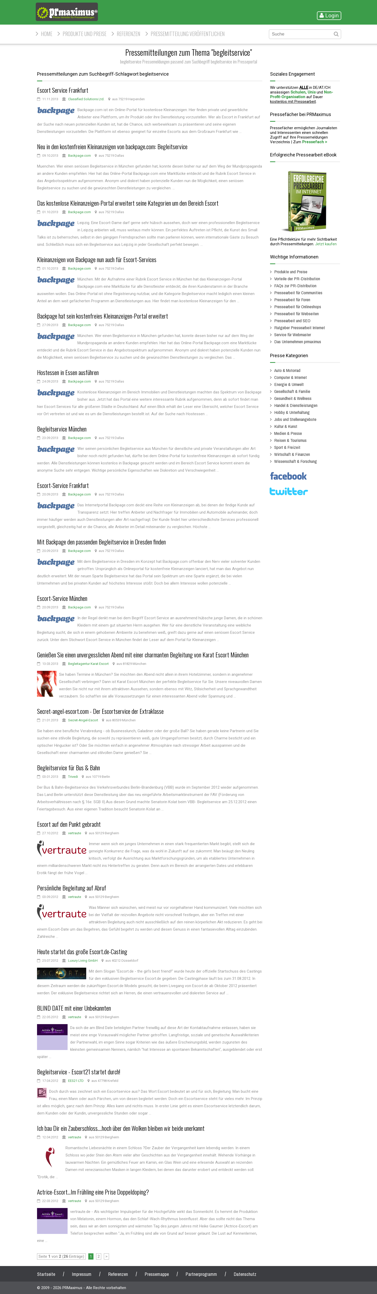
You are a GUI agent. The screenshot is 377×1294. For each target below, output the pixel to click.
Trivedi (73, 777)
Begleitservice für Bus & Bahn (68, 767)
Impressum (81, 1274)
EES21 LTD (76, 1081)
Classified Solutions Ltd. (86, 99)
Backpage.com (79, 155)
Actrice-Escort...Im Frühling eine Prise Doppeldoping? (93, 1191)
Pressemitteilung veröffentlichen (188, 34)
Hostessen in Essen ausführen (68, 372)
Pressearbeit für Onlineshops (297, 307)
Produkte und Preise (84, 34)
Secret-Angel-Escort (83, 720)
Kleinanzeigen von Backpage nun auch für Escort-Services (96, 259)
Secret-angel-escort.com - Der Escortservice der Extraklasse (100, 711)
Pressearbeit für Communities (298, 293)
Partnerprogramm (201, 1274)
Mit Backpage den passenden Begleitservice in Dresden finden (101, 541)
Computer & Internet (290, 377)
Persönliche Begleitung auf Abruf (71, 887)
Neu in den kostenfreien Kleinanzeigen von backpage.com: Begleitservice (112, 146)
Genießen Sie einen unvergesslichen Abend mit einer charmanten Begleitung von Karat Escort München (143, 654)
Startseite (46, 1274)
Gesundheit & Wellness (292, 398)
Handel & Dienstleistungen (295, 405)
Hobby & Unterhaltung (292, 412)
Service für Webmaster (292, 334)
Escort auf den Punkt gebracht (69, 824)
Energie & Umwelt (289, 384)
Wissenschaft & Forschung (295, 461)
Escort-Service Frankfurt (63, 485)
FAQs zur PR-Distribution (295, 286)
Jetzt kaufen (326, 244)
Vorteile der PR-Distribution (297, 279)
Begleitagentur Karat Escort (88, 664)
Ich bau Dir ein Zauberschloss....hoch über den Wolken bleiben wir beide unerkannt (121, 1128)
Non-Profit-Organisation (301, 94)
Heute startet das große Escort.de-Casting (82, 951)
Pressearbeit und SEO (292, 321)
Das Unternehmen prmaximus (297, 341)
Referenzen (128, 34)
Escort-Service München (62, 598)
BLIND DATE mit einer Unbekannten (74, 1007)
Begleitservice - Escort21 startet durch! (78, 1071)
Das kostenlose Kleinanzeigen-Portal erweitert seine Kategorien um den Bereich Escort (128, 202)
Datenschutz (245, 1274)
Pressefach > (314, 142)
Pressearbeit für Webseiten (296, 314)
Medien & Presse (288, 433)
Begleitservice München (61, 428)
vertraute (74, 833)
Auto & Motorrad (287, 370)
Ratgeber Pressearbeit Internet (299, 327)
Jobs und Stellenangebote (295, 419)
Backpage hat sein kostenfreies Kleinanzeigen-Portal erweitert (102, 315)
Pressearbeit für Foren (292, 300)
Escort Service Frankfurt (62, 90)
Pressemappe (157, 1274)
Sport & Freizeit (287, 447)
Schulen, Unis (303, 92)
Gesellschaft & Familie (292, 391)
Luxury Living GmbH (83, 960)
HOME (46, 34)
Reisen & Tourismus (290, 440)
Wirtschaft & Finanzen (292, 454)
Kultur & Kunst (285, 426)
